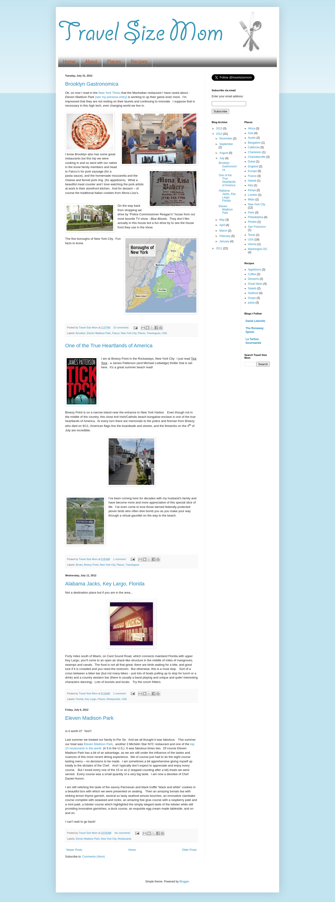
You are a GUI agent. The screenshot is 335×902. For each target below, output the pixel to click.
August (224, 153)
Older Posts (189, 849)
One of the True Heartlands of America (108, 345)
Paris (251, 212)
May (222, 219)
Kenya (252, 190)
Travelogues (153, 333)
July (222, 158)
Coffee (252, 274)
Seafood (253, 293)
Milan (251, 199)
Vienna (252, 244)
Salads (252, 288)
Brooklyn (81, 333)
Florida (80, 699)
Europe (252, 171)
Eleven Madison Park (99, 333)
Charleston (254, 152)
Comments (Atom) (93, 856)
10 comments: (121, 327)
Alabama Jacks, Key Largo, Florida (104, 584)
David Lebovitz (255, 321)
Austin (252, 137)
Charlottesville (256, 157)
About (91, 61)
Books (79, 564)
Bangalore (254, 142)
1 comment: (120, 559)
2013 (219, 128)
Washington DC (258, 249)
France (252, 176)
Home (69, 61)
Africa (251, 128)
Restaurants (113, 699)
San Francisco (257, 226)
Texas (251, 234)
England (253, 166)
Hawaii (252, 180)
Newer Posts (74, 849)
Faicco (116, 333)
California (254, 147)
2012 (219, 133)
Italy (250, 185)
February (225, 236)
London (252, 194)
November (226, 138)
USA (164, 333)
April (222, 225)
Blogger (184, 881)
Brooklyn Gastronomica (91, 84)
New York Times (109, 93)
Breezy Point (91, 564)
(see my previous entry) (111, 97)
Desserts (253, 278)
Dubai (251, 161)
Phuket (252, 221)
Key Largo (90, 699)
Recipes (139, 61)
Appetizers (254, 269)
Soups (252, 298)
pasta (251, 302)
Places (114, 61)
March (223, 230)
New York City (128, 333)
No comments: (122, 832)
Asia (250, 133)
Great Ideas (255, 283)
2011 (219, 248)
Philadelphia (255, 217)
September (226, 144)
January (224, 241)
